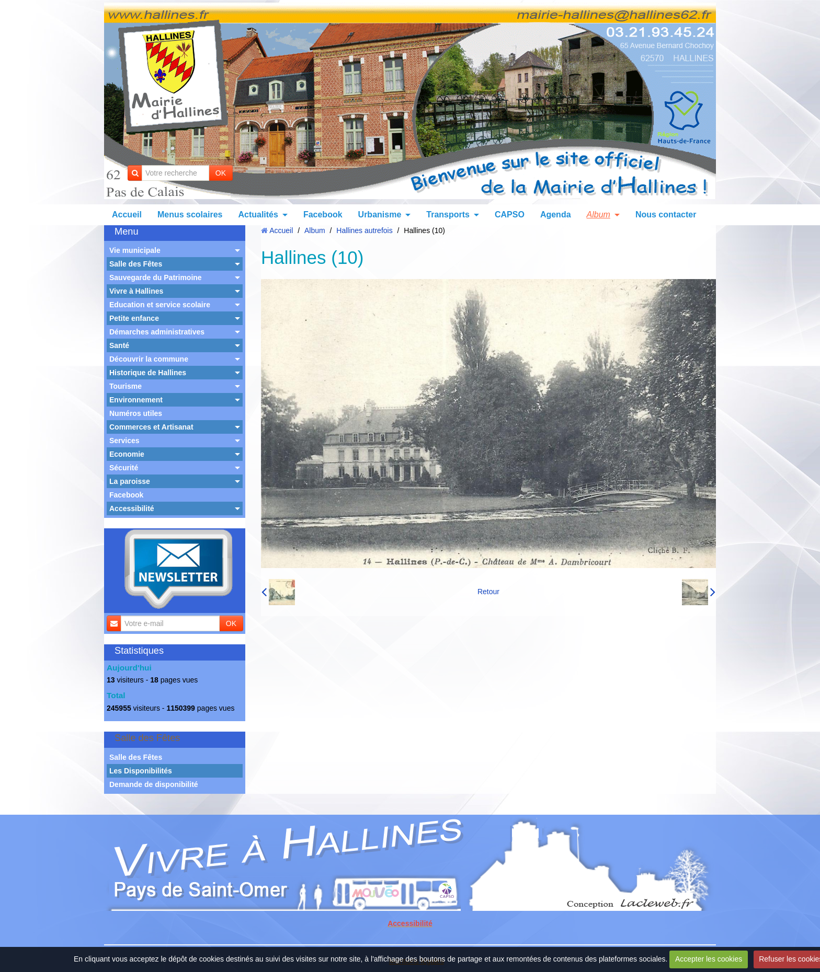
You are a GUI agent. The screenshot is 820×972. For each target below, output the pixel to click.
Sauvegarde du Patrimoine (155, 277)
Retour (488, 591)
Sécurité (123, 468)
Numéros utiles (135, 413)
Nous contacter (665, 214)
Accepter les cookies (708, 959)
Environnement (136, 400)
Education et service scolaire (159, 304)
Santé (119, 345)
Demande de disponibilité (153, 784)
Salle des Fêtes (135, 264)
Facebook (323, 214)
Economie (126, 454)
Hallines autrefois (364, 230)
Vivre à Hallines (136, 291)
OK (220, 173)
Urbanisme (380, 214)
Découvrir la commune (148, 359)
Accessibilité (131, 508)
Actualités (258, 214)
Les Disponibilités (140, 771)
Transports (448, 214)
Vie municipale (135, 250)
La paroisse (129, 481)
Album (598, 214)
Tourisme (125, 386)
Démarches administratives (156, 332)
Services (124, 440)
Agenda (555, 214)
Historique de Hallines (147, 372)
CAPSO (510, 214)
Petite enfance (134, 318)
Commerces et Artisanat (151, 427)
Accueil (127, 214)
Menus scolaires (190, 214)
